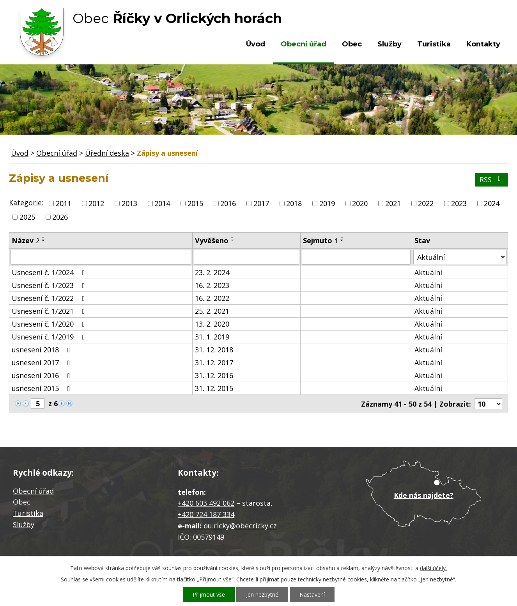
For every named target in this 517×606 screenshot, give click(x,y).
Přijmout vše (209, 594)
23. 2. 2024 (212, 272)
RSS (492, 179)
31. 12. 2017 (214, 362)
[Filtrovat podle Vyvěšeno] (246, 257)
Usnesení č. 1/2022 (50, 298)
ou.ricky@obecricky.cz (240, 525)
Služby (389, 44)
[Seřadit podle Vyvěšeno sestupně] (232, 240)
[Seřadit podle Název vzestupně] (43, 237)
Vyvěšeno (211, 240)
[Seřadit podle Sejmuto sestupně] (342, 240)
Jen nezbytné (262, 594)
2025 (27, 217)
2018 (294, 203)
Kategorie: (26, 202)
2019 (327, 203)
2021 (393, 203)
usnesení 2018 (42, 349)
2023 (459, 203)
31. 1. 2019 (212, 336)
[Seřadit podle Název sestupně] (43, 240)
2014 (162, 203)
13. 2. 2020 (212, 324)
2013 (129, 203)
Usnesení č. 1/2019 (50, 336)
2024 (491, 203)
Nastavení (312, 594)
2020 (360, 203)
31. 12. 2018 (214, 349)
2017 (261, 203)
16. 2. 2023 (212, 285)
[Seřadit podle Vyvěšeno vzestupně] (232, 237)
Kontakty (483, 44)
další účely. (433, 568)
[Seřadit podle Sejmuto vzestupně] (342, 237)
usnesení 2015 (42, 388)
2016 (228, 203)
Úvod (255, 44)
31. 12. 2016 (214, 375)
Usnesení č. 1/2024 (50, 272)
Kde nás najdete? (423, 495)
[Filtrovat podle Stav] (459, 257)
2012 (96, 203)
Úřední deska (107, 153)
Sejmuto (320, 240)
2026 (60, 217)
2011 (63, 203)
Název (25, 240)
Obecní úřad (303, 44)
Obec (352, 44)
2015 (195, 203)
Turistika (434, 44)
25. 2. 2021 (212, 311)
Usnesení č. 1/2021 (50, 311)
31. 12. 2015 (214, 388)
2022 (426, 203)
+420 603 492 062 (206, 503)
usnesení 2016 (42, 375)
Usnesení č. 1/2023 (50, 285)
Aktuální (428, 272)
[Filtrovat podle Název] (101, 257)
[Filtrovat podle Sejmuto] (356, 257)
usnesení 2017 (42, 362)
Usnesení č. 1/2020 (50, 324)
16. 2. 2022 (212, 298)
